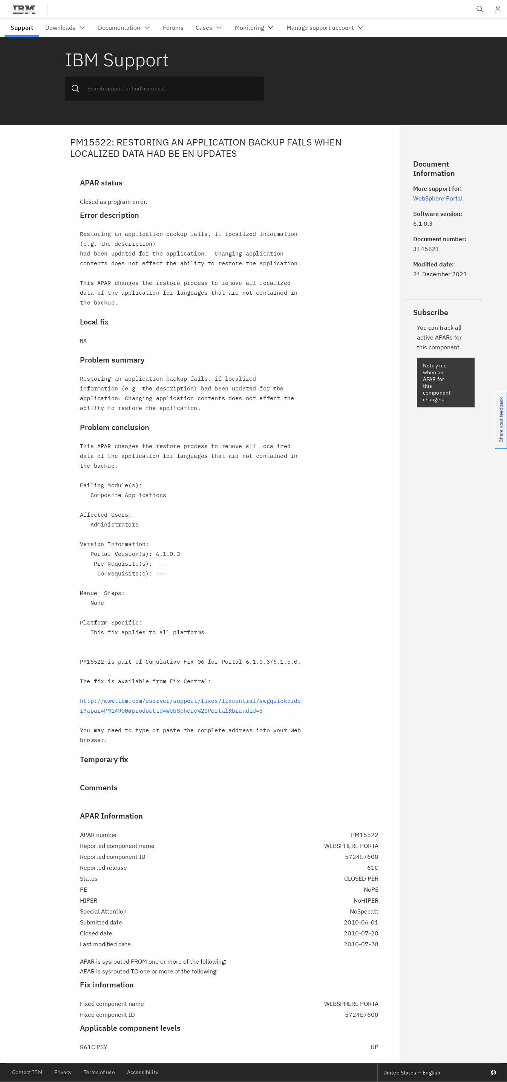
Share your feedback (501, 419)
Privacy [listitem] (63, 1072)
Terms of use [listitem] (99, 1072)
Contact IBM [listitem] (27, 1072)
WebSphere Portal (438, 198)
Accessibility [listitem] (142, 1072)
